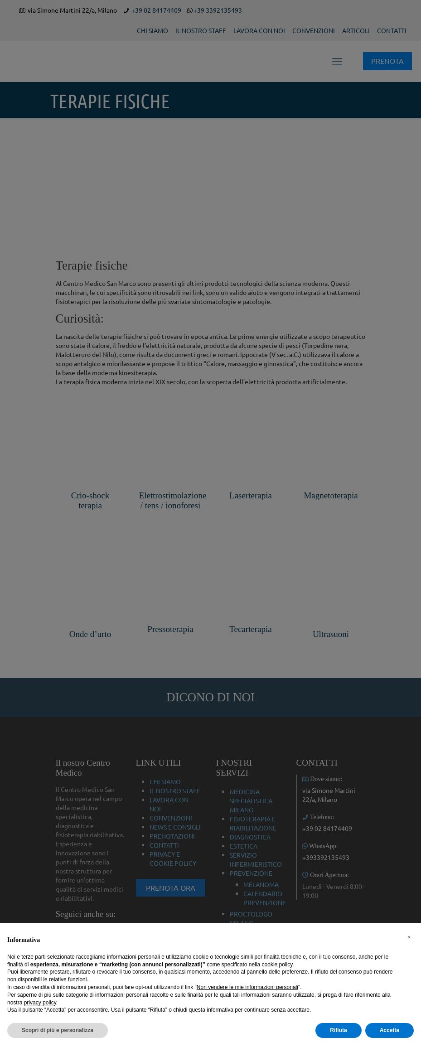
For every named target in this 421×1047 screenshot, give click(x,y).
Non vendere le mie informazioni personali (247, 987)
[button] (409, 937)
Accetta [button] (389, 1030)
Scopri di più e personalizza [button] (57, 1030)
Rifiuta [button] (338, 1030)
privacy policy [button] (40, 1002)
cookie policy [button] (277, 964)
